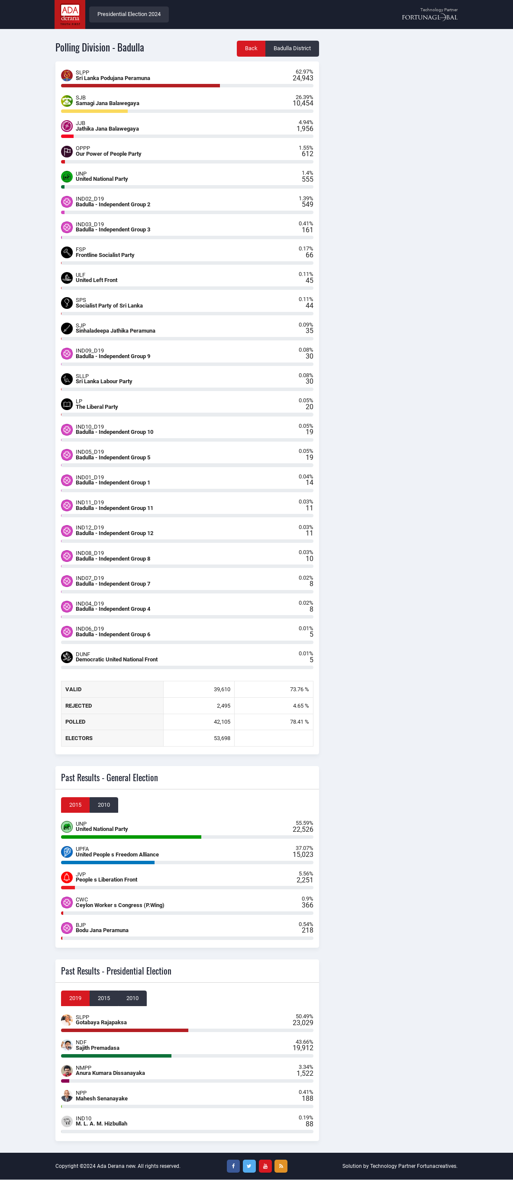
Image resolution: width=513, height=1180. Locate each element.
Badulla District (292, 48)
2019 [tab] (75, 998)
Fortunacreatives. (437, 1167)
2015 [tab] (75, 805)
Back (251, 48)
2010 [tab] (104, 805)
